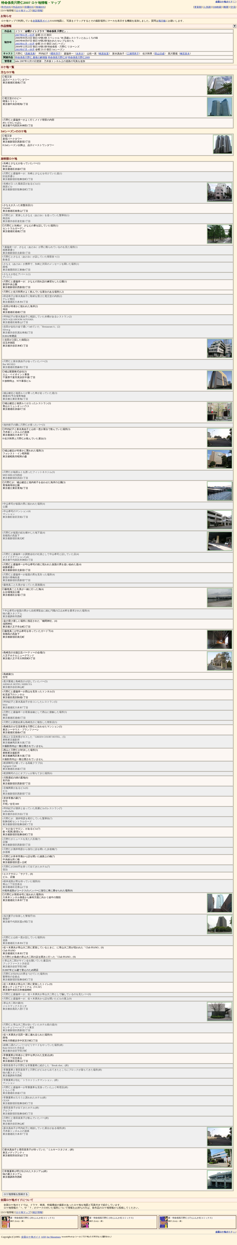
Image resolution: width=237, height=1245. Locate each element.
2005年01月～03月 (25, 43)
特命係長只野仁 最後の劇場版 (31, 57)
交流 (233, 7)
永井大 (79, 53)
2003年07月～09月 (25, 49)
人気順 (207, 7)
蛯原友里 (104, 53)
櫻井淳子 (55, 53)
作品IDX (17, 7)
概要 (226, 7)
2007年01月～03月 (25, 35)
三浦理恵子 (133, 53)
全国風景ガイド (41, 20)
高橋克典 (30, 53)
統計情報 (37, 10)
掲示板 (162, 20)
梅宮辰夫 (185, 53)
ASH (43, 1237)
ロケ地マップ (23, 10)
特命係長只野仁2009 (79, 57)
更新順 (197, 7)
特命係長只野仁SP (57, 57)
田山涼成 (159, 53)
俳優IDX (28, 7)
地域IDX (40, 7)
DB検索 (217, 7)
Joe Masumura (54, 1237)
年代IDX (6, 7)
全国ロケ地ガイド (31, 1237)
